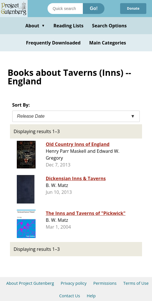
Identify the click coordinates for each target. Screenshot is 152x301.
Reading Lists (69, 26)
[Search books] (65, 8)
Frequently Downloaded (53, 43)
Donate (133, 8)
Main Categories (107, 43)
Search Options (109, 26)
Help (91, 295)
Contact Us (69, 295)
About (35, 25)
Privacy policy (74, 283)
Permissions (105, 283)
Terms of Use (136, 283)
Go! (94, 8)
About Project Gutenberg (30, 283)
